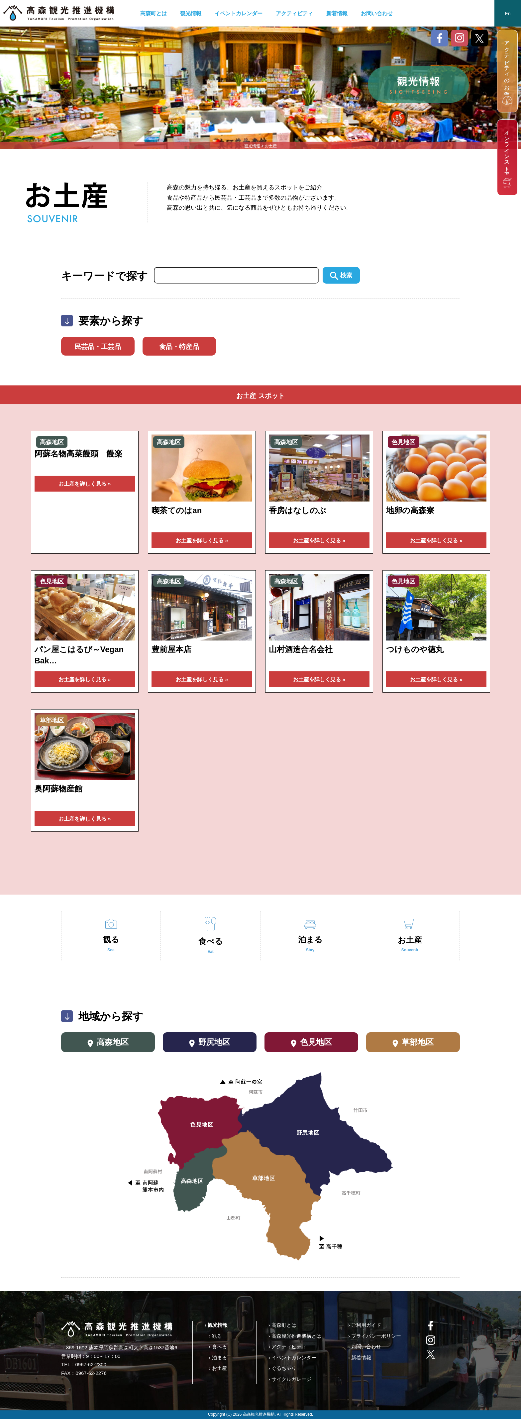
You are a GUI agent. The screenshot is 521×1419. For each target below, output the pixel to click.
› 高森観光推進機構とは (294, 1336)
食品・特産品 (179, 346)
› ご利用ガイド (364, 1325)
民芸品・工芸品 (97, 346)
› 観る (215, 1336)
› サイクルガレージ (289, 1379)
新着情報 (337, 13)
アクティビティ (294, 13)
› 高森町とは (282, 1325)
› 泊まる (218, 1357)
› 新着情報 (359, 1357)
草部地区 (413, 1043)
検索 (341, 275)
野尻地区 (210, 1043)
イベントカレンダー (238, 13)
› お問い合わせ (364, 1346)
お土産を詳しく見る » (84, 484)
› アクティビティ (287, 1346)
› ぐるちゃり (282, 1368)
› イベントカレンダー (292, 1357)
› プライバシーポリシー (374, 1336)
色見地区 (311, 1043)
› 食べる (218, 1346)
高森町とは (153, 13)
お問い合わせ (377, 13)
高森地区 (108, 1043)
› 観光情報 (216, 1325)
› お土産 (218, 1368)
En (507, 13)
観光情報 (190, 13)
